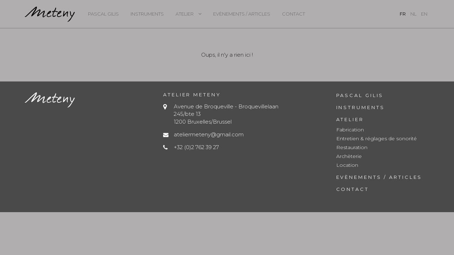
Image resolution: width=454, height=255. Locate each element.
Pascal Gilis (103, 14)
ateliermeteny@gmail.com (209, 134)
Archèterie (349, 156)
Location (347, 165)
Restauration (351, 147)
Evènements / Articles (241, 14)
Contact (293, 14)
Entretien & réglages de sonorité (376, 138)
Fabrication (350, 129)
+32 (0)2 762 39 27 (196, 147)
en (424, 14)
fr (403, 14)
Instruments (147, 14)
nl (413, 14)
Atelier (185, 14)
